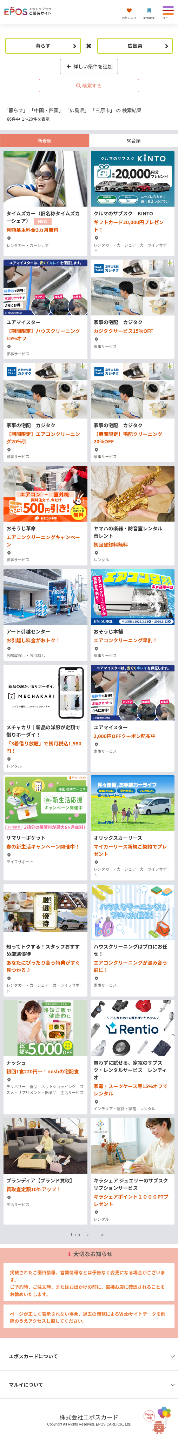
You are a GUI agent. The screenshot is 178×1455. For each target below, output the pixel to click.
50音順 (133, 140)
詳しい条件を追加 (89, 66)
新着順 (45, 140)
